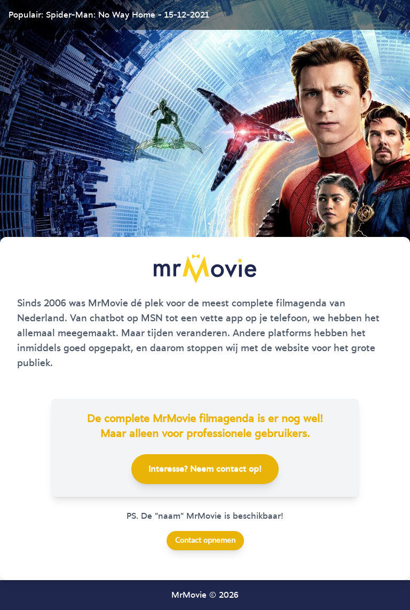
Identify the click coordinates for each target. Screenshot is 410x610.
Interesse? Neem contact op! (205, 469)
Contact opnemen (205, 540)
